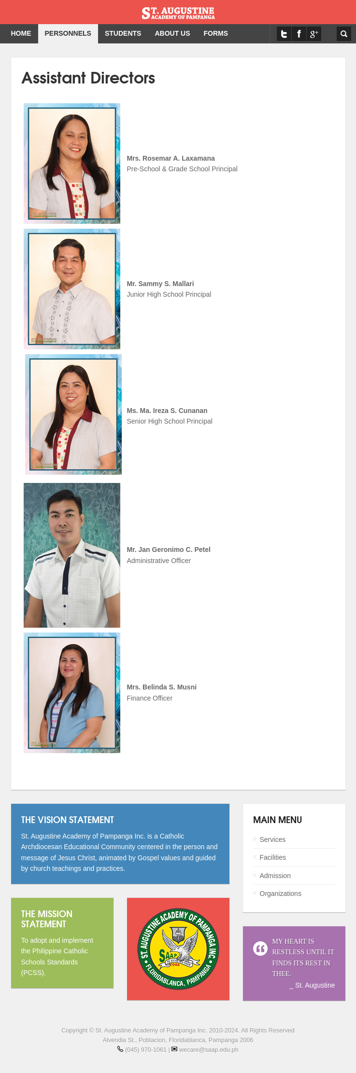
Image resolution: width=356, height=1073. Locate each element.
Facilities (273, 857)
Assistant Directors (88, 76)
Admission (275, 876)
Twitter (284, 34)
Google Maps (314, 34)
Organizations (280, 893)
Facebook (299, 34)
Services (273, 839)
